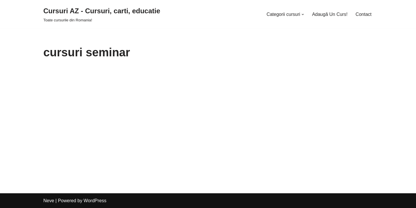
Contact (364, 14)
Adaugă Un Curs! (330, 14)
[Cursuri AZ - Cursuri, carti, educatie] (101, 14)
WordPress (94, 200)
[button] (303, 14)
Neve (48, 200)
